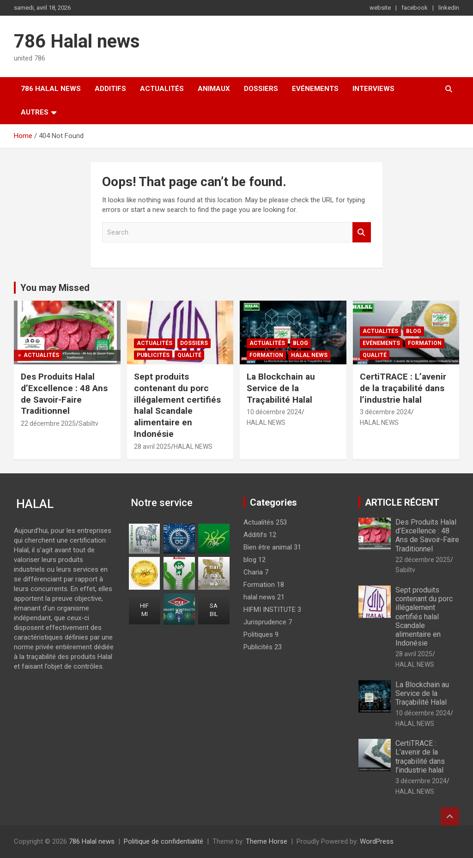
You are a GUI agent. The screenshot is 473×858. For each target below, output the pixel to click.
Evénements (315, 89)
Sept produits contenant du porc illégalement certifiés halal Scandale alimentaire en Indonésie (177, 405)
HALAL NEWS (193, 446)
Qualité (189, 355)
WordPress (377, 841)
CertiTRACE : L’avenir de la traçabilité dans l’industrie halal (403, 388)
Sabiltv (88, 423)
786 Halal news (77, 41)
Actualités (162, 89)
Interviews (373, 89)
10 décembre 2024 (274, 412)
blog (300, 343)
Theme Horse (266, 841)
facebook (414, 7)
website (380, 7)
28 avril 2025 (152, 446)
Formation (266, 355)
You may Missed (55, 287)
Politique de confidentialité (163, 841)
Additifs (110, 89)
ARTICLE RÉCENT (402, 502)
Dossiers (261, 89)
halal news (309, 355)
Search (361, 232)
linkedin (448, 7)
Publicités (153, 355)
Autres (35, 112)
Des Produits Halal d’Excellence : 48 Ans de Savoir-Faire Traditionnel (64, 393)
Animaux (214, 89)
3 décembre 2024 (385, 412)
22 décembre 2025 (48, 423)
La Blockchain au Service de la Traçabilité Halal (281, 388)
